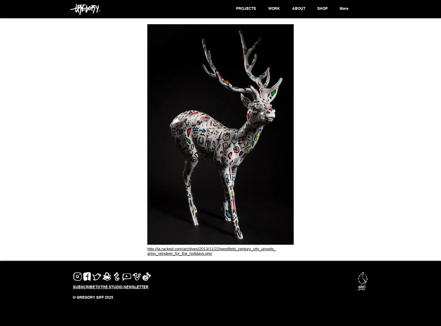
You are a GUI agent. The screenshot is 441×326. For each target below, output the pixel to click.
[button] (247, 8)
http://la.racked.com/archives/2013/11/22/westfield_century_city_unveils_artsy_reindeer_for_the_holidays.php (211, 251)
